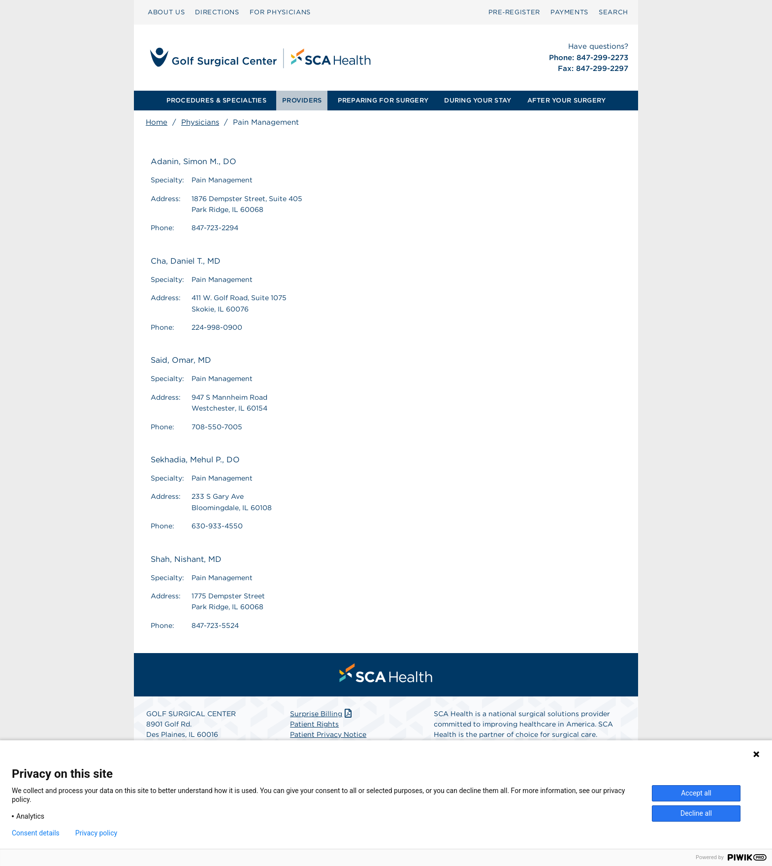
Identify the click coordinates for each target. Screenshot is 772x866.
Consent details (36, 833)
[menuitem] (166, 12)
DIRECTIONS (217, 12)
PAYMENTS (569, 12)
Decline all (696, 813)
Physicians (200, 122)
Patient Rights (314, 724)
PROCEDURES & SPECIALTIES (216, 100)
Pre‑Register (514, 12)
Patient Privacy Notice (328, 734)
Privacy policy (96, 833)
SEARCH (613, 12)
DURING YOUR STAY (477, 100)
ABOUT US (166, 12)
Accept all (696, 793)
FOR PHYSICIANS (280, 12)
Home (156, 122)
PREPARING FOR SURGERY (383, 100)
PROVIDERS (302, 100)
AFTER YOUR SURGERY (566, 100)
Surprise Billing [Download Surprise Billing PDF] (322, 714)
